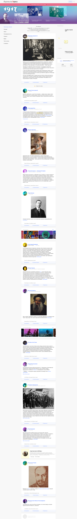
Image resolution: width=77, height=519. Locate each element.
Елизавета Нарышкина (33, 384)
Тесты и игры (6, 41)
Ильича (49, 371)
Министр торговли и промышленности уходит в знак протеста (10, 21)
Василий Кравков (32, 290)
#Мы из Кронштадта (26, 440)
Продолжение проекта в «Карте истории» (38, 4)
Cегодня (5, 29)
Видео (5, 38)
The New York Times (32, 342)
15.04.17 (20, 1)
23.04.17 (53, 1)
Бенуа (29, 488)
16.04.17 (24, 1)
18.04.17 (32, 1)
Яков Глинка (72, 60)
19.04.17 (36, 1)
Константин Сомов (32, 462)
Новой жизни (46, 488)
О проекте (6, 43)
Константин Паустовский (67, 61)
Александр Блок (31, 108)
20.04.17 (40, 1)
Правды (34, 369)
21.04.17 (45, 1)
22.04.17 (49, 1)
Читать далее (42, 117)
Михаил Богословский (33, 90)
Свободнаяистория (20, 9)
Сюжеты (5, 36)
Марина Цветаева (32, 129)
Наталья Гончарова (41, 170)
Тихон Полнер (31, 193)
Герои (5, 31)
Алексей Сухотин (32, 170)
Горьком (40, 488)
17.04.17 (28, 1)
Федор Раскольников (32, 363)
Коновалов (25, 220)
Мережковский (49, 115)
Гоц (40, 271)
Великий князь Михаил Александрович (36, 500)
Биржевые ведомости (33, 35)
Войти (72, 1)
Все (53, 229)
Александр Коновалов (33, 244)
